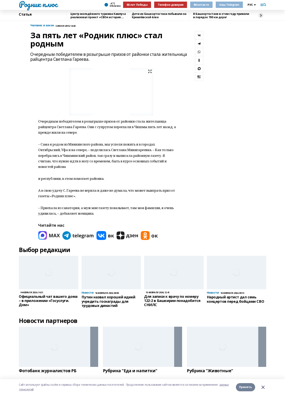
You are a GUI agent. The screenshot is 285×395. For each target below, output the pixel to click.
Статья (25, 14)
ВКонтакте (201, 5)
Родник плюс (38, 4)
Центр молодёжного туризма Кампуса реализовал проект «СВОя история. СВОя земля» (98, 15)
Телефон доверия (170, 5)
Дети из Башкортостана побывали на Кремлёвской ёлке (159, 15)
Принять (245, 387)
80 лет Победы (137, 5)
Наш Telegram (229, 5)
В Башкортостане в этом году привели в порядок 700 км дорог (221, 15)
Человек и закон (42, 25)
